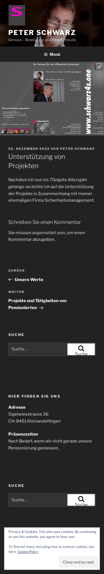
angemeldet (44, 232)
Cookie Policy (27, 552)
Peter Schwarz (42, 33)
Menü (52, 54)
